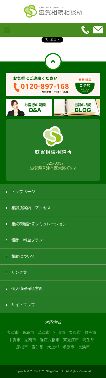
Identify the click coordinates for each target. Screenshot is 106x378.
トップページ (23, 191)
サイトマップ (23, 304)
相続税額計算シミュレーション (39, 224)
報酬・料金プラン (27, 240)
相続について (23, 256)
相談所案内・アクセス (31, 207)
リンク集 (19, 272)
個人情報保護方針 (27, 288)
